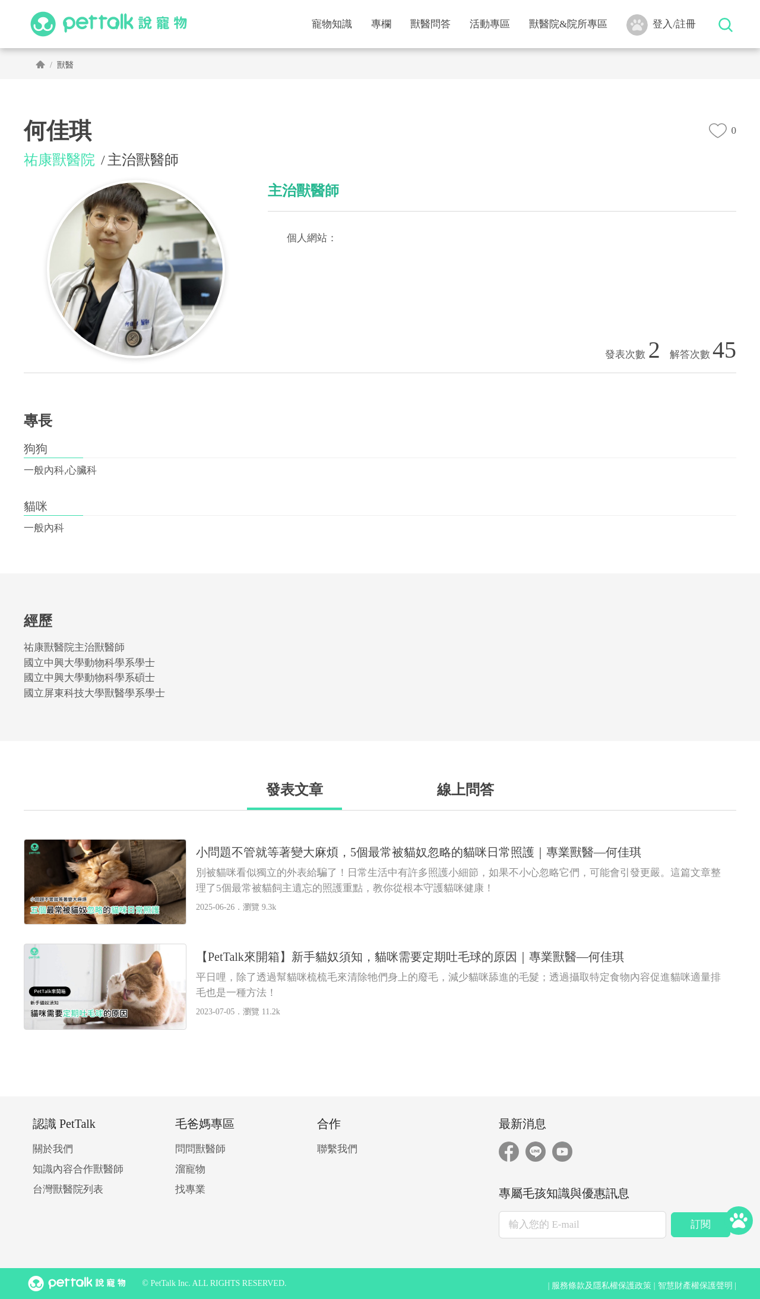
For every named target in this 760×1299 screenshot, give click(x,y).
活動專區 (490, 24)
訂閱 (701, 1224)
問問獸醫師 (200, 1149)
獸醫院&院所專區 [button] (568, 24)
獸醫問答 (430, 24)
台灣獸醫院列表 (68, 1189)
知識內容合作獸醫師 (78, 1169)
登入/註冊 (661, 25)
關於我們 (53, 1149)
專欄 (381, 24)
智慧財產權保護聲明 (695, 1285)
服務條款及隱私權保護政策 (601, 1285)
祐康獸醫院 (59, 160)
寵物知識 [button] (332, 24)
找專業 (190, 1189)
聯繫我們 (337, 1149)
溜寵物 (190, 1169)
